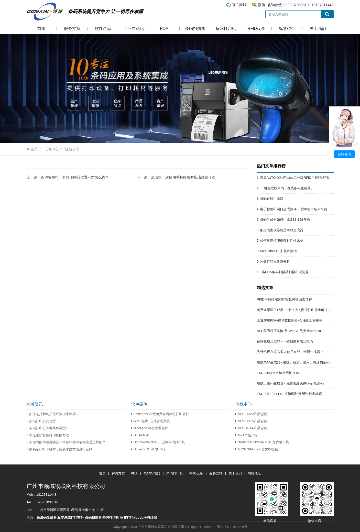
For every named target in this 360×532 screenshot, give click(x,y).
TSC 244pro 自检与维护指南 (278, 373)
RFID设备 (256, 28)
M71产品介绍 (246, 435)
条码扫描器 (195, 28)
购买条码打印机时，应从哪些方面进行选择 (59, 449)
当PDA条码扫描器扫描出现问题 (285, 272)
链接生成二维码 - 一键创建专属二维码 (285, 341)
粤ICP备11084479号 (232, 527)
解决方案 (118, 473)
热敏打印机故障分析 (275, 261)
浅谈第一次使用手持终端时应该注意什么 (183, 177)
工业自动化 (133, 28)
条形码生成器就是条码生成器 (281, 230)
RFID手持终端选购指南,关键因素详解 (284, 299)
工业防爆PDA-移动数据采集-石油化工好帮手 (289, 320)
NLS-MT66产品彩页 (251, 428)
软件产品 (103, 28)
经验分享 (72, 149)
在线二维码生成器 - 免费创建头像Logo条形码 (290, 383)
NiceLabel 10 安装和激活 (278, 251)
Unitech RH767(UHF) (148, 449)
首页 (41, 28)
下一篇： (176, 177)
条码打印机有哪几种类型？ (48, 428)
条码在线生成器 (271, 199)
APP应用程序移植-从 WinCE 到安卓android (289, 331)
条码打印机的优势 (41, 421)
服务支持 (72, 28)
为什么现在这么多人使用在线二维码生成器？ (290, 352)
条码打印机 (225, 28)
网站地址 (254, 473)
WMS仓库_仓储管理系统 (150, 421)
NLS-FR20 (140, 435)
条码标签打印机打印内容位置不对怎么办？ (75, 177)
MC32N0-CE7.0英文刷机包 (256, 449)
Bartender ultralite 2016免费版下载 (262, 442)
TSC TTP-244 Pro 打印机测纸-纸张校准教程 (289, 394)
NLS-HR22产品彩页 (251, 414)
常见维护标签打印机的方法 (48, 435)
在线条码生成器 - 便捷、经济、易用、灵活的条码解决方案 (300, 362)
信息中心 (51, 149)
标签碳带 (287, 28)
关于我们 (318, 28)
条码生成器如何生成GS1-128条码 (285, 219)
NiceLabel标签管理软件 (149, 428)
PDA (164, 28)
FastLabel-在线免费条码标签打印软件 (160, 414)
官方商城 (239, 5)
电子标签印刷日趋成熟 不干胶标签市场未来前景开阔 (298, 209)
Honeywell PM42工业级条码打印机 (158, 442)
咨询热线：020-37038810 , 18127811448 (280, 5)
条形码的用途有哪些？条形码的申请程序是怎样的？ (66, 442)
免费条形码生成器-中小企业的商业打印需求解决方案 (295, 310)
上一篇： (68, 177)
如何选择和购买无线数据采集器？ (53, 414)
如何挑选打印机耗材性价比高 (281, 240)
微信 (261, 5)
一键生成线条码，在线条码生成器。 (287, 188)
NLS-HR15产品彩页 (251, 421)
